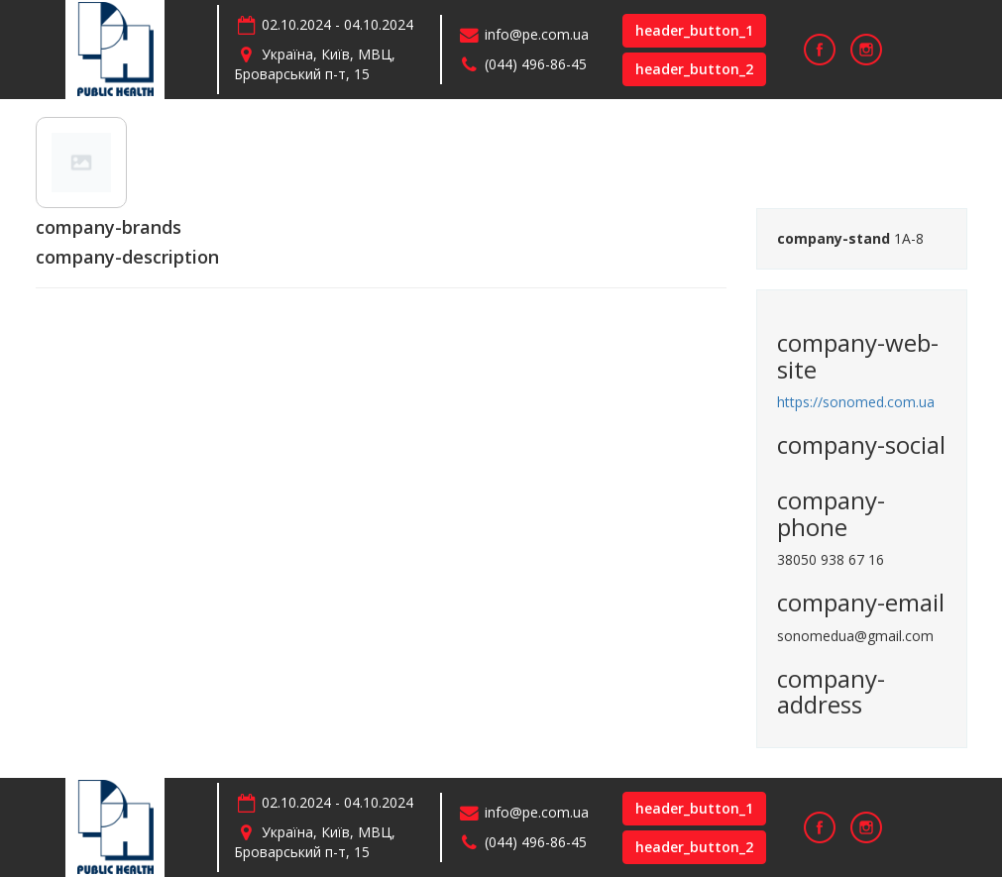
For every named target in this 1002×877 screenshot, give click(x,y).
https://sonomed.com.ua (856, 401)
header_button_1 (694, 30)
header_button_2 (694, 68)
